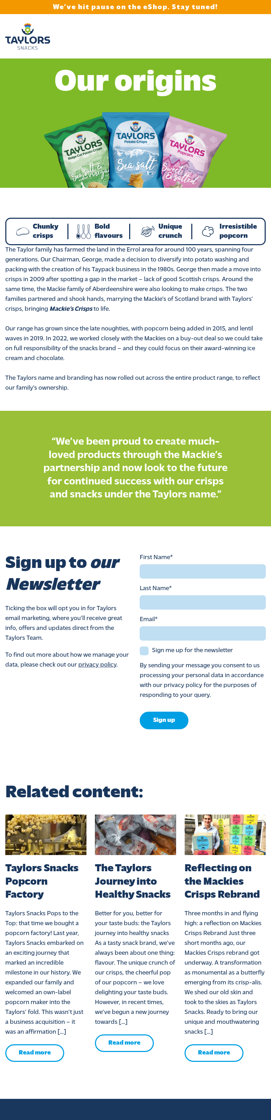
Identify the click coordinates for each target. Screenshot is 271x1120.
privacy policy (97, 665)
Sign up (164, 720)
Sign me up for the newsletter (192, 650)
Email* (149, 619)
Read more (35, 1053)
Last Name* (156, 588)
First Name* (156, 557)
